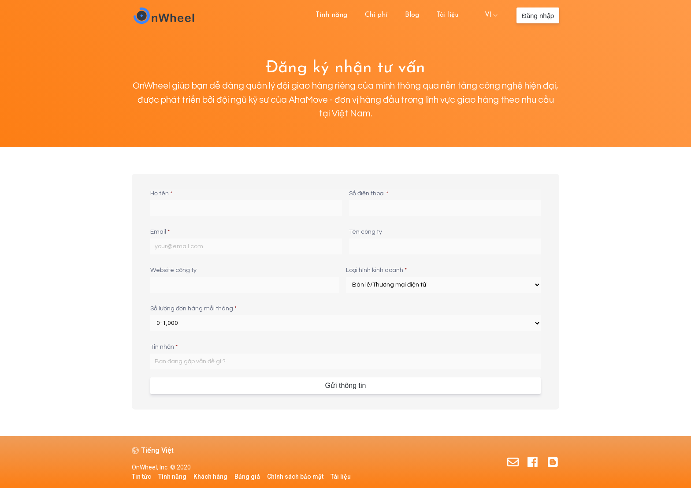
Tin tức (141, 476)
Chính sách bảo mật (295, 476)
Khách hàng (210, 476)
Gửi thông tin (345, 385)
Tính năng (331, 15)
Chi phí (376, 15)
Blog (412, 15)
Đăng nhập (538, 15)
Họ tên (161, 193)
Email (160, 232)
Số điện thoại (368, 193)
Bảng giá (247, 476)
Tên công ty (365, 232)
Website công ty (173, 270)
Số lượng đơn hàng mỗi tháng (193, 308)
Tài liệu (447, 15)
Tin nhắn (164, 347)
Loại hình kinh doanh (376, 270)
